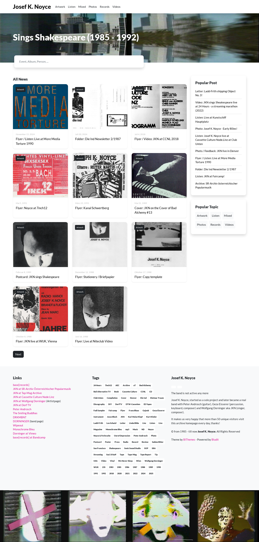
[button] (236, 6)
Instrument (98, 417)
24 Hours (97, 385)
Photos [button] (201, 224)
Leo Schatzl (111, 423)
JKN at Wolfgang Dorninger (29, 401)
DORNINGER (21, 421)
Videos (116, 6)
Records (105, 6)
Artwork (60, 6)
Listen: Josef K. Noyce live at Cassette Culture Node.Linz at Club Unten (216, 139)
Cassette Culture (129, 391)
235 (103, 467)
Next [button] (18, 354)
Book (116, 391)
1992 (103, 473)
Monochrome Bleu (24, 429)
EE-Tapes (148, 404)
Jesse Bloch (112, 417)
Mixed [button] (228, 215)
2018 (111, 473)
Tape (122, 454)
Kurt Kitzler (151, 417)
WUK (96, 467)
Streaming (98, 454)
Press (117, 442)
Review (145, 442)
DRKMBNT (19, 417)
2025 (151, 473)
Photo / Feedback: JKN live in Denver (217, 150)
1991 (96, 473)
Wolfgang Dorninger (154, 461)
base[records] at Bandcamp (29, 437)
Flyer (123, 410)
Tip (156, 454)
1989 (151, 467)
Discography (99, 404)
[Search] (76, 61)
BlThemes (189, 439)
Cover (123, 398)
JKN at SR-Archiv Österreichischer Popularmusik (42, 388)
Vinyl (112, 461)
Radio (125, 442)
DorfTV (118, 404)
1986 (127, 467)
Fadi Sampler (99, 410)
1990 (158, 467)
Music (135, 429)
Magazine (98, 429)
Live (160, 423)
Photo (153, 435)
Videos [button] (229, 224)
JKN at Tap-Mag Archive (27, 393)
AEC (117, 385)
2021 (127, 473)
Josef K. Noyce (32, 6)
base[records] (21, 384)
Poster (108, 442)
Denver (133, 398)
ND (143, 429)
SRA (154, 448)
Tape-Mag (132, 454)
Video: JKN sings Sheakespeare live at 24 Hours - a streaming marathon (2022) (216, 106)
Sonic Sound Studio (132, 448)
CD (150, 391)
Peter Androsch (22, 409)
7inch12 (108, 385)
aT (134, 385)
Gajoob (146, 410)
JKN (122, 417)
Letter (123, 423)
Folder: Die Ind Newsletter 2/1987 (215, 169)
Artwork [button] (202, 215)
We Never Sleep (125, 461)
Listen (71, 6)
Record (135, 442)
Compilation (112, 398)
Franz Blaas (134, 410)
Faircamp (113, 410)
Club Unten (98, 398)
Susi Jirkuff (111, 454)
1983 (111, 467)
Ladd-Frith (98, 423)
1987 (135, 467)
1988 (143, 467)
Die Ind (143, 398)
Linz (144, 423)
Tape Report (145, 454)
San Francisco (100, 448)
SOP (146, 448)
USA (95, 461)
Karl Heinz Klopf (135, 417)
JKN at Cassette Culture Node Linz (33, 396)
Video (103, 461)
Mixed (82, 6)
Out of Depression (122, 435)
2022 (135, 473)
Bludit (215, 439)
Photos (93, 6)
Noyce (151, 429)
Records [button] (215, 224)
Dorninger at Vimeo (24, 433)
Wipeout (18, 425)
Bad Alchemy (145, 385)
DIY (110, 404)
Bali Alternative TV (102, 391)
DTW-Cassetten (133, 404)
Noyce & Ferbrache (102, 435)
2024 (143, 473)
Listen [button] (215, 215)
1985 (119, 467)
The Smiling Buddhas (25, 413)
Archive (126, 385)
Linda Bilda (134, 423)
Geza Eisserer (159, 410)
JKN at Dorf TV (22, 405)
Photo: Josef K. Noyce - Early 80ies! (216, 128)
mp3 (127, 429)
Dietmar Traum (157, 398)
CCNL (143, 391)
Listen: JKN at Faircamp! (209, 176)
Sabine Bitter (157, 442)
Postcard (97, 442)
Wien (138, 461)
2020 (119, 473)
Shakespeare (115, 448)
